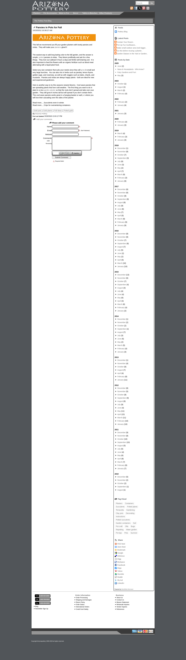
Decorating (130, 513)
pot (83, 95)
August (120, 87)
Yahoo (119, 571)
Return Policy (80, 602)
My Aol (120, 580)
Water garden (131, 530)
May (119, 75)
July (119, 161)
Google (120, 553)
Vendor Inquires (122, 607)
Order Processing (82, 598)
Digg (119, 559)
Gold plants (47, 111)
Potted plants (132, 507)
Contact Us (120, 600)
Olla (126, 526)
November (121, 152)
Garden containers (123, 523)
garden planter (49, 90)
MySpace (121, 562)
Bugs (133, 526)
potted (41, 57)
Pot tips (119, 533)
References (120, 609)
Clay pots (119, 513)
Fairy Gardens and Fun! (126, 72)
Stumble (120, 574)
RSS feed (121, 544)
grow (83, 70)
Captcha (76, 153)
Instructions (120, 517)
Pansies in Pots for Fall (49, 27)
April (119, 171)
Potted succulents (123, 520)
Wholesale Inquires (123, 604)
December (121, 148)
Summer (134, 533)
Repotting (119, 530)
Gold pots (37, 111)
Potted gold (68, 111)
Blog (36, 606)
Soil (134, 523)
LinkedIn (120, 583)
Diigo (119, 568)
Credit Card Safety (82, 609)
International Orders (82, 607)
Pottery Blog (122, 32)
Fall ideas (58, 111)
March (119, 90)
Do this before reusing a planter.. (129, 51)
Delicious (121, 556)
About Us (120, 598)
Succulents (120, 507)
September (121, 158)
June (119, 66)
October (120, 84)
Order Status (80, 604)
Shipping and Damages (84, 600)
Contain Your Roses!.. (125, 42)
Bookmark (121, 550)
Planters (119, 503)
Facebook (121, 565)
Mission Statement (123, 602)
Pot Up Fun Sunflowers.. (126, 45)
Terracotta (120, 510)
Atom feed (121, 547)
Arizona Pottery (41, 114)
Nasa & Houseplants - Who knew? (130, 69)
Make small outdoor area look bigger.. (131, 48)
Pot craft (119, 526)
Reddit (119, 577)
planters (58, 47)
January (120, 105)
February (120, 94)
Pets (126, 533)
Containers (129, 503)
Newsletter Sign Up (41, 609)
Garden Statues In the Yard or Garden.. (132, 54)
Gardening (130, 510)
